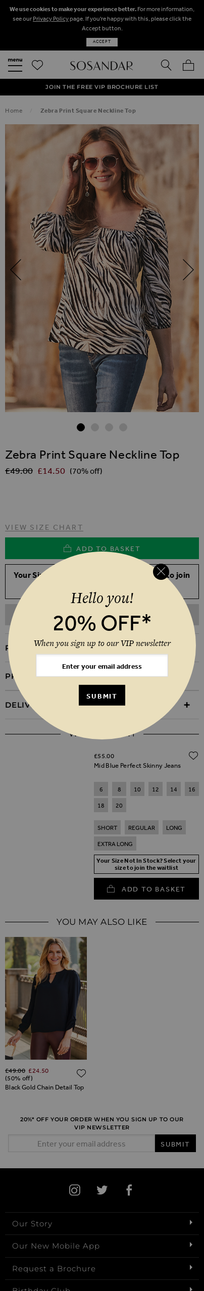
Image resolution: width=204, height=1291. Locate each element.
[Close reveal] (161, 572)
